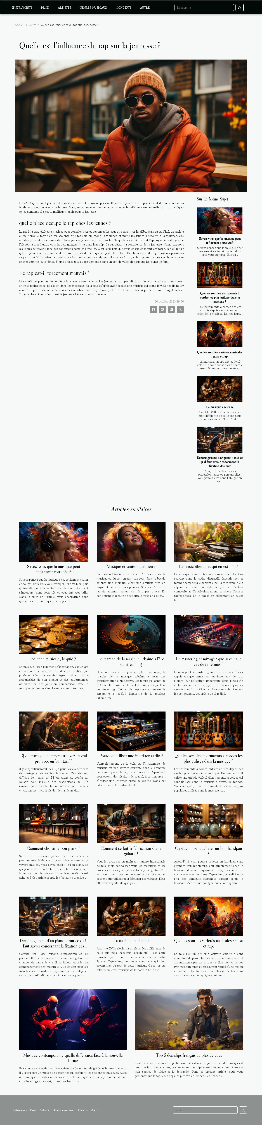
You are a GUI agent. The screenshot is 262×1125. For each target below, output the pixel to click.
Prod (45, 7)
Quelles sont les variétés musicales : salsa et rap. (219, 354)
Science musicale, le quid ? (53, 659)
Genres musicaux (93, 7)
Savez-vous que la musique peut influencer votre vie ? (220, 240)
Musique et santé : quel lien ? (131, 566)
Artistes (64, 7)
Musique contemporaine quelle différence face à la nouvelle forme (73, 1057)
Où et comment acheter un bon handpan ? (208, 850)
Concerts (123, 7)
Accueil (19, 25)
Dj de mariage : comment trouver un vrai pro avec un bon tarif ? (53, 758)
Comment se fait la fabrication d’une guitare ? (131, 850)
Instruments (22, 7)
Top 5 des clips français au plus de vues (189, 1055)
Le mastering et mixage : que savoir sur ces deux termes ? (208, 661)
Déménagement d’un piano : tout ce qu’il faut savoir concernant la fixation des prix (220, 461)
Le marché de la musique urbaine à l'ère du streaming (131, 661)
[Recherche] (204, 7)
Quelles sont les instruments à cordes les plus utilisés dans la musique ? (220, 297)
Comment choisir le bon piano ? (53, 848)
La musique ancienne (219, 407)
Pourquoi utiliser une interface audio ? (131, 755)
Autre (145, 7)
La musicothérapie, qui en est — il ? (208, 566)
